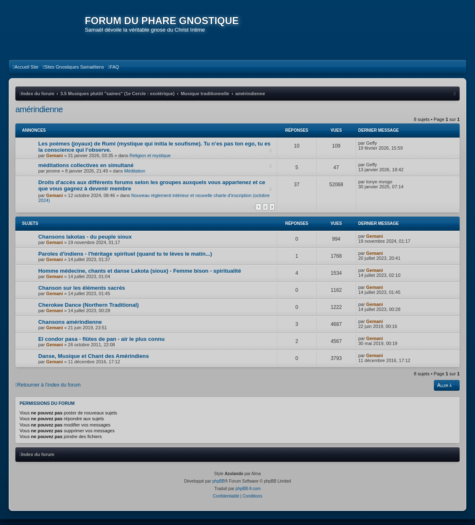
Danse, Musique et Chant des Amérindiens (93, 362)
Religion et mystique (150, 161)
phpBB (218, 487)
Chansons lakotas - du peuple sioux (85, 242)
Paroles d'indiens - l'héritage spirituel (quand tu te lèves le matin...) (125, 259)
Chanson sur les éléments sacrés (81, 294)
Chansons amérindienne (70, 328)
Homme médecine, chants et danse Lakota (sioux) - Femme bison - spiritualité (139, 277)
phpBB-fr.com (248, 494)
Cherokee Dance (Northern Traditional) (88, 311)
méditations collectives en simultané (85, 171)
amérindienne (39, 115)
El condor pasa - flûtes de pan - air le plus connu (101, 345)
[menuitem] (26, 73)
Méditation (134, 176)
